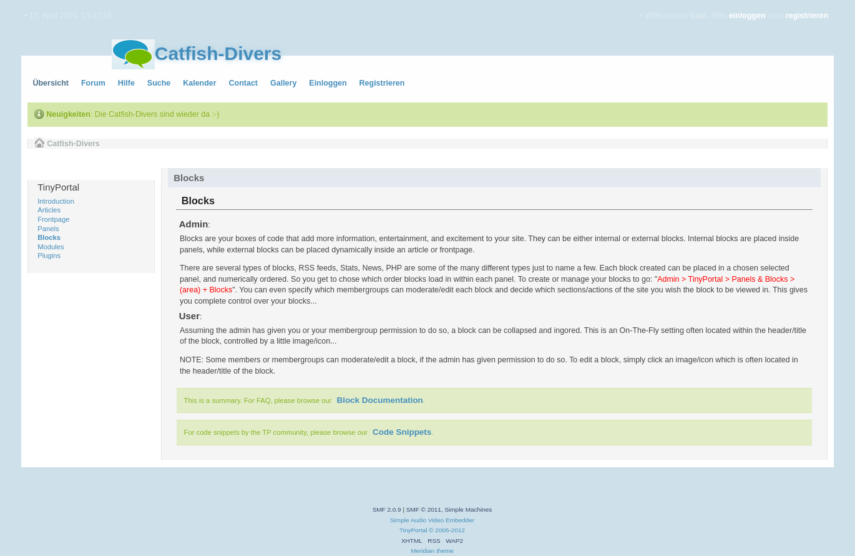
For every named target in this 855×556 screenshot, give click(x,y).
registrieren (807, 15)
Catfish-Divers (218, 53)
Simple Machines (468, 509)
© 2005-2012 (447, 530)
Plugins (49, 255)
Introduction (55, 201)
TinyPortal (413, 530)
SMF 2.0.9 (387, 509)
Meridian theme (432, 550)
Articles (49, 210)
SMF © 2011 (423, 509)
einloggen (747, 15)
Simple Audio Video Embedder (432, 520)
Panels (48, 228)
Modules (50, 247)
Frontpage (53, 219)
